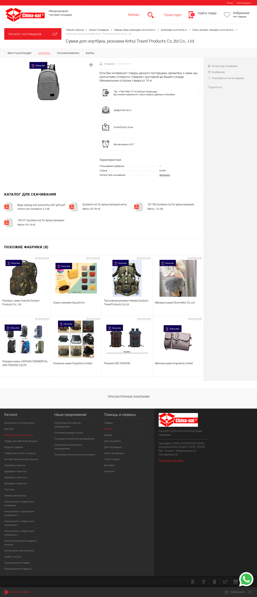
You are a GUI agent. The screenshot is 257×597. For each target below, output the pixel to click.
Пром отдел (172, 15)
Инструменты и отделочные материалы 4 (19, 533)
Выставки (109, 465)
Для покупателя (112, 441)
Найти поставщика (114, 453)
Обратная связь (17, 592)
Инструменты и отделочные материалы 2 (19, 513)
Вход (230, 3)
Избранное (241, 13)
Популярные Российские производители (67, 425)
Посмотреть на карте (171, 460)
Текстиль (9, 489)
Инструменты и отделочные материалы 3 (19, 523)
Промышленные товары (17, 562)
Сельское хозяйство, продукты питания (20, 542)
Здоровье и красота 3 (15, 477)
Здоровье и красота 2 (15, 471)
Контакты (109, 471)
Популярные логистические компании (74, 454)
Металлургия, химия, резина (19, 550)
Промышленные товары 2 (18, 568)
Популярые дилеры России (68, 432)
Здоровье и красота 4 (15, 483)
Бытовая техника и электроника (21, 459)
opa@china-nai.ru (122, 110)
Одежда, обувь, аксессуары (18, 435)
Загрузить (164, 175)
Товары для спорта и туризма (20, 453)
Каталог (108, 429)
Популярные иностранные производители (68, 446)
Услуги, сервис (112, 459)
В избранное (216, 72)
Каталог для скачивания (223, 66)
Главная (108, 423)
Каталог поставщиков (33, 34)
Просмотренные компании (128, 397)
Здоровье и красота (14, 465)
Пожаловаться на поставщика (226, 78)
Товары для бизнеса (15, 495)
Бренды (134, 14)
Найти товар (207, 13)
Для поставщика (113, 447)
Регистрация (243, 3)
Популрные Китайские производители (74, 438)
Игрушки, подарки (13, 447)
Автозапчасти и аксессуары (19, 423)
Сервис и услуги (12, 556)
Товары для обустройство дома (21, 441)
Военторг (9, 429)
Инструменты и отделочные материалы (19, 503)
